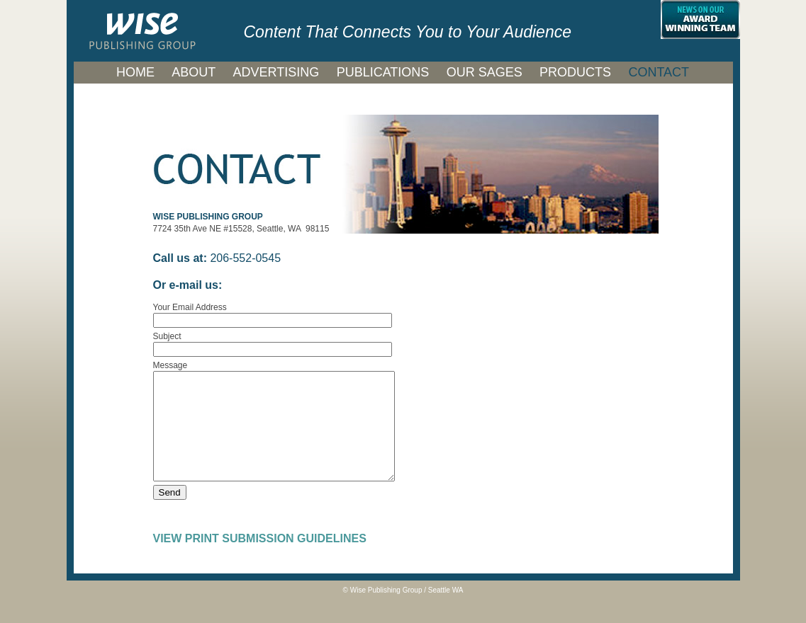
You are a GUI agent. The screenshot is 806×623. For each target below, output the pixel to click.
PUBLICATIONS (383, 72)
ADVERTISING (276, 72)
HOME (135, 72)
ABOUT (194, 72)
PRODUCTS (575, 72)
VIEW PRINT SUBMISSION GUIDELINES (259, 560)
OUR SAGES (484, 72)
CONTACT (658, 72)
